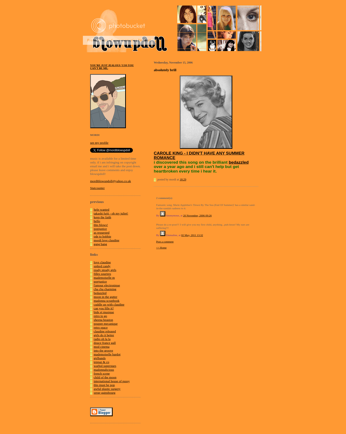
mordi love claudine (106, 240)
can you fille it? (104, 308)
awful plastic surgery (107, 389)
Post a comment (164, 241)
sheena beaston (103, 320)
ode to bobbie (102, 236)
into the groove (103, 350)
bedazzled (100, 293)
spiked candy (102, 266)
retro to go (100, 316)
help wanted (101, 209)
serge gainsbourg (104, 392)
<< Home (161, 247)
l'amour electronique (107, 285)
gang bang (100, 244)
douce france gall (105, 343)
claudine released (105, 331)
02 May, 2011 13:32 (192, 235)
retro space (101, 327)
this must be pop (104, 385)
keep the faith (102, 217)
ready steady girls (105, 270)
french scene (102, 373)
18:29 (183, 179)
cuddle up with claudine (109, 304)
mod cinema (102, 346)
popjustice (100, 229)
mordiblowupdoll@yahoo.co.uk (110, 181)
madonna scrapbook (106, 300)
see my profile (99, 143)
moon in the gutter (105, 297)
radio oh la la (102, 339)
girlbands (100, 358)
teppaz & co (101, 362)
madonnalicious (104, 369)
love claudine (102, 262)
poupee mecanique (106, 323)
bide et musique (104, 312)
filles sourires (102, 274)
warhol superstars (105, 366)
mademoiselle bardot (107, 354)
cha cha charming (105, 289)
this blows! (101, 225)
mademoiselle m (104, 277)
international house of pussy (112, 381)
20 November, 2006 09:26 (197, 215)
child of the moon (105, 377)
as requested (102, 232)
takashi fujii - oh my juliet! (111, 213)
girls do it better (104, 335)
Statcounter (97, 188)
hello (97, 221)
